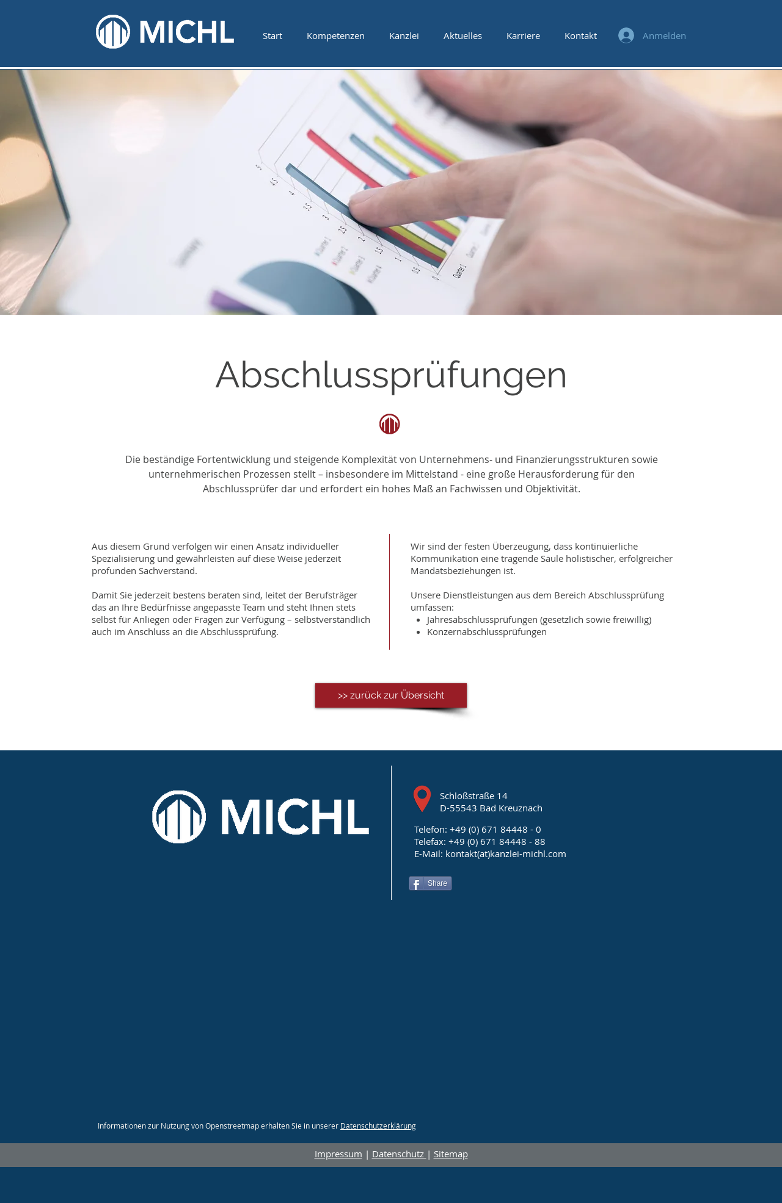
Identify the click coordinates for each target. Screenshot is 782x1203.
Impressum (338, 1153)
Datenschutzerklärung (378, 1125)
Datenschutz (399, 1153)
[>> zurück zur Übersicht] (391, 695)
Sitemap (451, 1153)
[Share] (430, 883)
